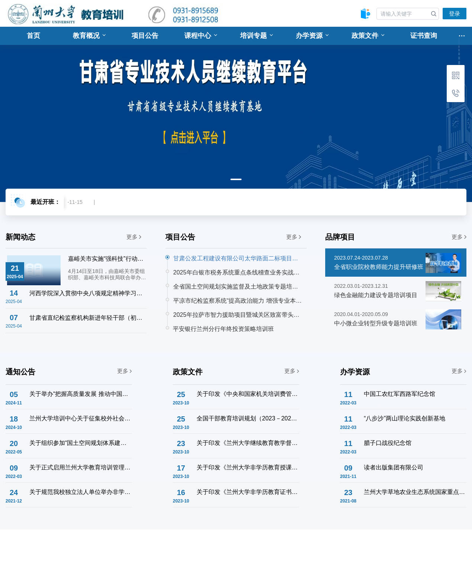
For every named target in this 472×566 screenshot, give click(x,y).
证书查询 (423, 35)
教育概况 (89, 35)
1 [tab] (236, 179)
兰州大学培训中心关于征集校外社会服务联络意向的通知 (80, 418)
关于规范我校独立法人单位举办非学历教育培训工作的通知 (80, 492)
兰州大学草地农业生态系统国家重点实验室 (415, 492)
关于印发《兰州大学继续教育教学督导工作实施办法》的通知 (247, 443)
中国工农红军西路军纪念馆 (399, 394)
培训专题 (256, 35)
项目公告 (145, 35)
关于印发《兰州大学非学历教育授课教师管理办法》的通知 (247, 467)
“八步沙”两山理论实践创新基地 (404, 418)
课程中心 (200, 35)
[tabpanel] (236, 114)
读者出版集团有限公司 (393, 467)
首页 (33, 35)
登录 (454, 13)
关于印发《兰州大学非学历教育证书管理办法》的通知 (247, 492)
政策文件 (368, 35)
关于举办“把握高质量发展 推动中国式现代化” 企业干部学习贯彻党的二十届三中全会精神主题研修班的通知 (80, 394)
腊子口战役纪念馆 (387, 443)
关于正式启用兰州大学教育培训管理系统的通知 (80, 467)
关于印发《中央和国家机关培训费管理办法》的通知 (247, 394)
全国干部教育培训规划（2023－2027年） (247, 418)
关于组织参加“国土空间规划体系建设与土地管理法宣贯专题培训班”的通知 (80, 443)
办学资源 (312, 35)
